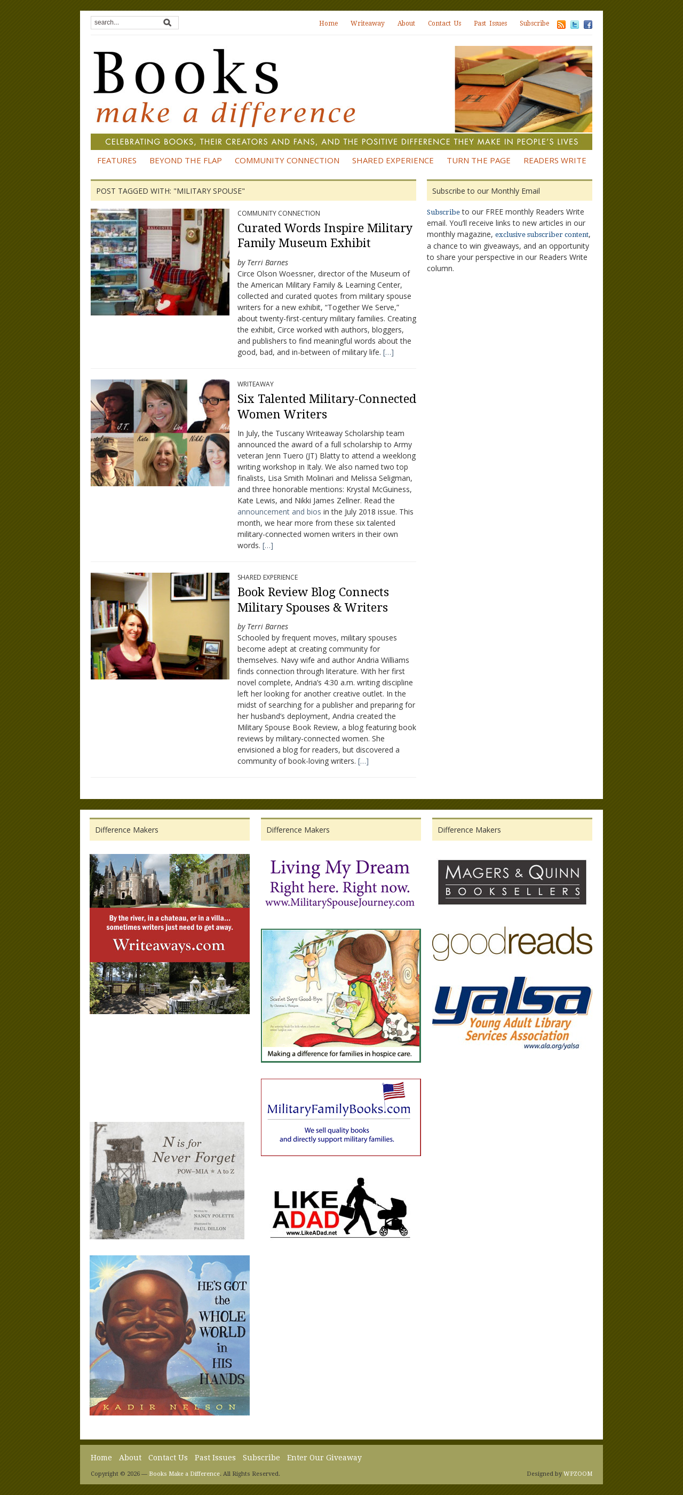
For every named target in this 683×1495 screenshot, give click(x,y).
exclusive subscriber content (542, 235)
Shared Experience (393, 160)
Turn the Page (479, 160)
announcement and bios (280, 512)
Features (117, 160)
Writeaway (368, 23)
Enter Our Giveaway (324, 1457)
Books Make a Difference (184, 1473)
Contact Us (444, 23)
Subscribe (534, 23)
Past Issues (490, 23)
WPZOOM (577, 1473)
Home (328, 23)
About (406, 23)
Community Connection (287, 160)
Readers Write (554, 160)
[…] (387, 352)
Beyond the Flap (185, 160)
